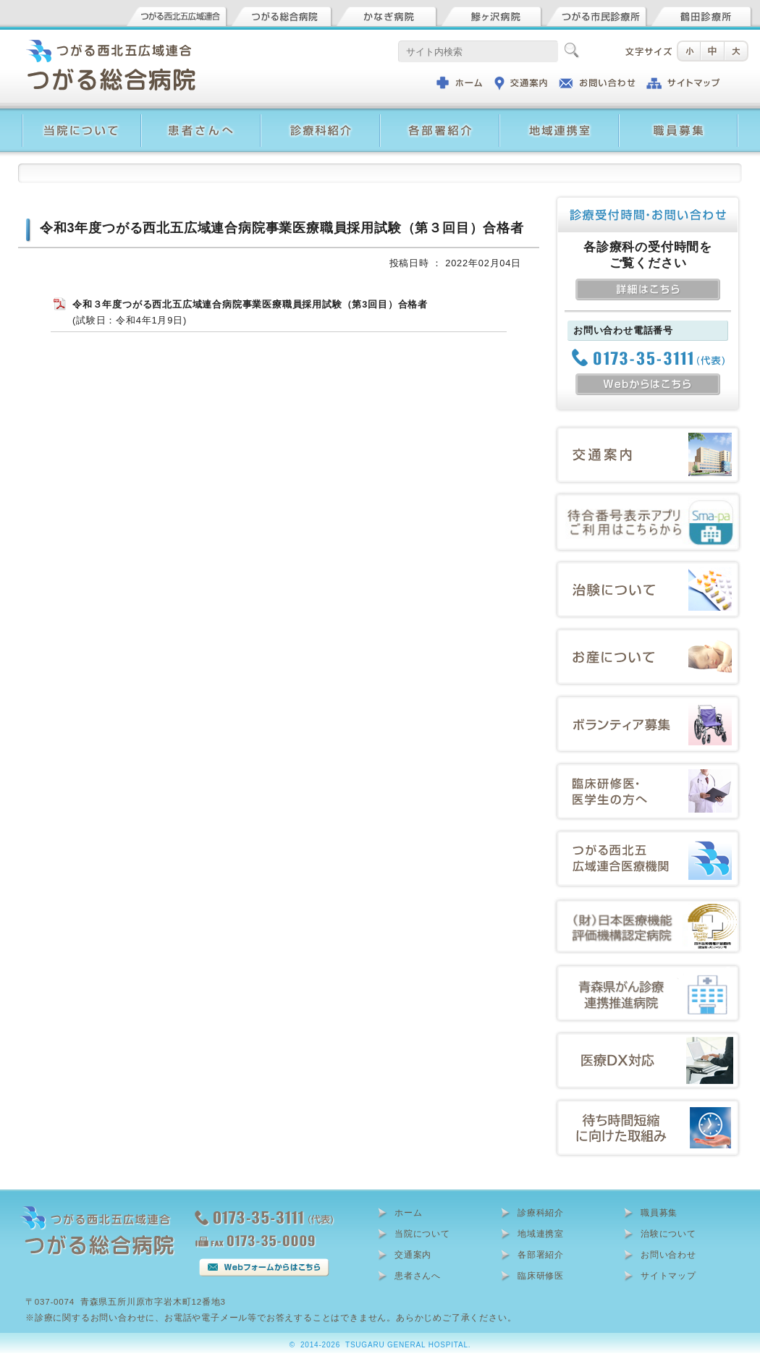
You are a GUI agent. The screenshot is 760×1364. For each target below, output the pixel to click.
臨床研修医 (541, 1275)
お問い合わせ (668, 1254)
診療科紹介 (541, 1212)
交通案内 (412, 1254)
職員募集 (659, 1212)
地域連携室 (541, 1233)
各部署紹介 (541, 1254)
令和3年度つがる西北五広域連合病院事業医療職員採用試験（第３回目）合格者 (282, 228)
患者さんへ (417, 1275)
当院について (422, 1233)
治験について (668, 1233)
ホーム (408, 1212)
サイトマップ (668, 1275)
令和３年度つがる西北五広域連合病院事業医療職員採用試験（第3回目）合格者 (250, 304)
